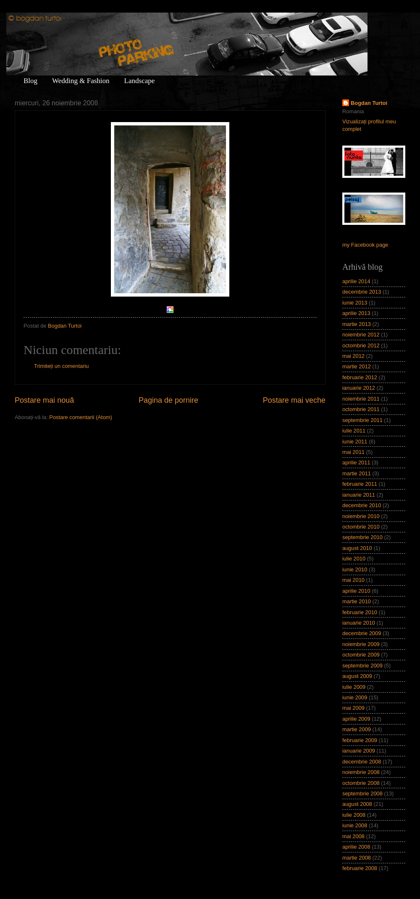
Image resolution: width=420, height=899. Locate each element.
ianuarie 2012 (358, 388)
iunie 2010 (354, 569)
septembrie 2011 (362, 420)
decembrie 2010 (361, 505)
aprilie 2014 (356, 281)
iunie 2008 (354, 825)
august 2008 (357, 804)
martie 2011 (356, 473)
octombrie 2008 (361, 783)
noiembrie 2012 (361, 334)
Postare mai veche (294, 400)
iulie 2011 (353, 430)
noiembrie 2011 (361, 399)
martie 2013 (356, 324)
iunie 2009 (354, 697)
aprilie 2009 (356, 719)
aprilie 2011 (356, 462)
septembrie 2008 (362, 793)
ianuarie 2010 (358, 623)
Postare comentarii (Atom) (80, 417)
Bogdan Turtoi (369, 103)
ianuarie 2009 (358, 751)
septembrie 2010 (362, 537)
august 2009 (357, 676)
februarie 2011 (359, 484)
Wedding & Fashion (81, 81)
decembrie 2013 (361, 292)
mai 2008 (353, 836)
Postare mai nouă (44, 400)
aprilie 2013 (356, 313)
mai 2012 (353, 356)
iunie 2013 (354, 303)
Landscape (139, 81)
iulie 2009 (353, 687)
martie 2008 (356, 858)
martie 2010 (356, 601)
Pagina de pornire (168, 400)
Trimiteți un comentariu (61, 366)
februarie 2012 (359, 377)
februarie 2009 (359, 740)
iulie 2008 (353, 815)
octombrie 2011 (361, 409)
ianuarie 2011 (358, 495)
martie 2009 (356, 729)
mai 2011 (353, 452)
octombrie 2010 (361, 527)
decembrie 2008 (361, 761)
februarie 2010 (359, 612)
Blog (30, 81)
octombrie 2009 (361, 654)
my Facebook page (365, 245)
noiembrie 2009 (361, 644)
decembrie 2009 (361, 633)
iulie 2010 (353, 558)
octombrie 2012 (361, 345)
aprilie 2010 (356, 591)
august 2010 (357, 548)
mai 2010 (353, 580)
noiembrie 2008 (361, 772)
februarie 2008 (359, 868)
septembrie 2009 (362, 665)
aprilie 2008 (356, 847)
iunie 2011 (354, 441)
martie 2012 (356, 366)
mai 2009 (353, 708)
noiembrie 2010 (361, 516)
